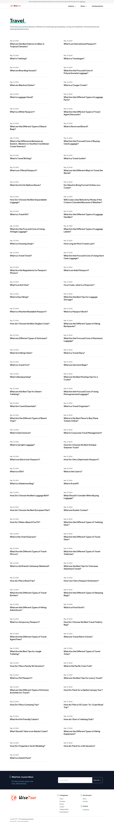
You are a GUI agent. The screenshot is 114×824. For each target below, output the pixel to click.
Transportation (64, 809)
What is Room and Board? (76, 126)
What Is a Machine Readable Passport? (28, 311)
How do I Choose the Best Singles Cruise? (30, 323)
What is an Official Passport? (23, 170)
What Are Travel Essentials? (23, 406)
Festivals (62, 801)
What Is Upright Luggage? (22, 445)
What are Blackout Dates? (22, 85)
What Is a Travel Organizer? (77, 406)
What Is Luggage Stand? (21, 97)
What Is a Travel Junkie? (75, 158)
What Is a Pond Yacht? (74, 607)
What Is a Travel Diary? (74, 353)
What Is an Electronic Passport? (25, 459)
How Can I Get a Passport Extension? (81, 580)
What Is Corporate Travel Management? (83, 433)
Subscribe (97, 780)
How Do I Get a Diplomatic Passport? (81, 459)
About (84, 799)
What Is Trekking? (18, 58)
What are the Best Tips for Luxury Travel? (83, 678)
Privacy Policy (13, 821)
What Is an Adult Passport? (76, 270)
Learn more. (82, 1)
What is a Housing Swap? (22, 243)
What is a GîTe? (17, 471)
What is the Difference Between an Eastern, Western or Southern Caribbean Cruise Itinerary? (29, 144)
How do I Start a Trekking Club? (79, 719)
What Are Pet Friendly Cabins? (24, 719)
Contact (85, 801)
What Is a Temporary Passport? (25, 622)
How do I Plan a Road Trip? (22, 580)
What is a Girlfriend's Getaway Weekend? (29, 566)
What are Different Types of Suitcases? (28, 338)
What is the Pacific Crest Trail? (78, 666)
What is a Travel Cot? (20, 365)
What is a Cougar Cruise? (75, 85)
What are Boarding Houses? (23, 70)
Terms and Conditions (23, 821)
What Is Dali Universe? (20, 433)
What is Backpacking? (20, 377)
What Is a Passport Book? (76, 311)
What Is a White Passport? (22, 111)
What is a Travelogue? (74, 58)
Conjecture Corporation (27, 819)
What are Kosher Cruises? (76, 510)
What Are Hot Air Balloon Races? (25, 185)
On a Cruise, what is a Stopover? (79, 285)
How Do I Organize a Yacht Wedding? (27, 746)
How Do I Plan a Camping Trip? (24, 704)
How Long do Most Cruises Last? (79, 243)
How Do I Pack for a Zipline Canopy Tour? (83, 690)
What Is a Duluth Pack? (20, 758)
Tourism (62, 807)
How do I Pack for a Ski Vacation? (79, 746)
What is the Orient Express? (23, 536)
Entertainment (64, 812)
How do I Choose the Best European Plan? (30, 510)
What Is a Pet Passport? (21, 678)
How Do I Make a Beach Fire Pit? (25, 522)
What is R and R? (71, 483)
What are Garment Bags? (76, 365)
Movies (62, 804)
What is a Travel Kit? (19, 214)
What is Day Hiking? (19, 297)
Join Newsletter (97, 6)
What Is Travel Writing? (21, 158)
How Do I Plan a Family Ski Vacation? (27, 666)
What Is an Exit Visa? (19, 285)
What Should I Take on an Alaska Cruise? (29, 731)
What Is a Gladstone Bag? (22, 483)
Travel (61, 799)
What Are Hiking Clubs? (21, 353)
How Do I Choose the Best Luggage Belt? (29, 495)
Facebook (86, 810)
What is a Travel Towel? (21, 255)
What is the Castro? (73, 471)
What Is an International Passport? (80, 44)
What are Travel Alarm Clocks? (78, 636)
